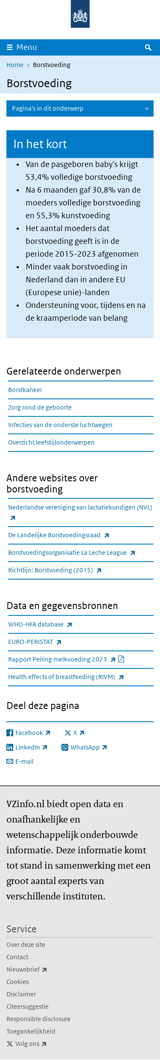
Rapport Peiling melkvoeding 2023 (81, 659)
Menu (26, 47)
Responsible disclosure (38, 1019)
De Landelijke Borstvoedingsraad (77, 535)
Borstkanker (25, 390)
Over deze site (25, 944)
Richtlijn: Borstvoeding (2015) (74, 570)
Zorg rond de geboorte (40, 407)
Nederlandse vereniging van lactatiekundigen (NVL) (80, 513)
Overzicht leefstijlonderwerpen (51, 442)
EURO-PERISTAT (53, 641)
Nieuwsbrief (45, 969)
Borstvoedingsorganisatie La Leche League (81, 552)
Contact (17, 957)
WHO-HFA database (59, 624)
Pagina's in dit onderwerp (48, 108)
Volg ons (49, 1044)
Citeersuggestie (27, 1006)
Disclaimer (21, 994)
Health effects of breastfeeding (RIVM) (81, 676)
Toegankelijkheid (30, 1031)
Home (14, 65)
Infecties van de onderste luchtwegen (60, 425)
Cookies (17, 982)
